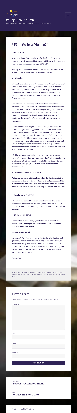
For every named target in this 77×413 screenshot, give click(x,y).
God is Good (22, 274)
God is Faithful (38, 274)
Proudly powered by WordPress (23, 409)
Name (15, 334)
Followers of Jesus (52, 272)
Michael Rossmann (36, 272)
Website (15, 352)
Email (15, 343)
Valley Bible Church (20, 20)
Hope (28, 274)
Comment (16, 304)
